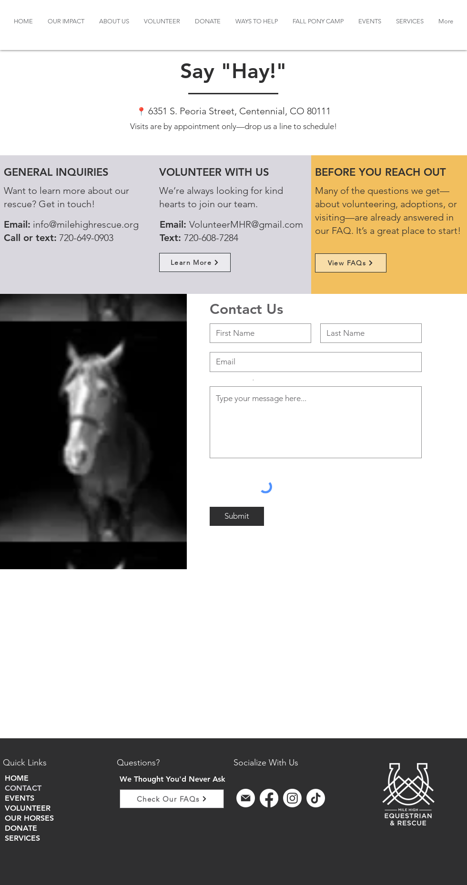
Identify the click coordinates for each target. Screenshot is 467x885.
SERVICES (22, 838)
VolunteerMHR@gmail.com (246, 224)
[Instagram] (292, 798)
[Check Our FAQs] (172, 798)
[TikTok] (315, 798)
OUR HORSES (29, 818)
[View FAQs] (350, 262)
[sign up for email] (245, 798)
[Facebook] (269, 798)
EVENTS (19, 798)
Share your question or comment (231, 380)
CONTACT (23, 788)
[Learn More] (195, 262)
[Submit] (237, 516)
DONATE (21, 828)
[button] (114, 21)
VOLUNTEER (28, 808)
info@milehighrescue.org (86, 224)
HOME (17, 778)
